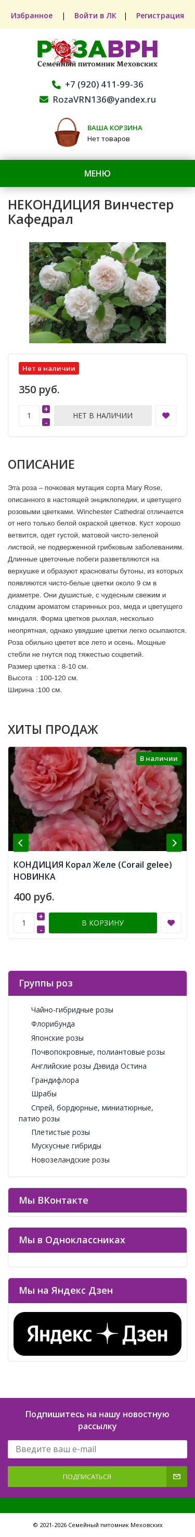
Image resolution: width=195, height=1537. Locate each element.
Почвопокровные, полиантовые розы (92, 1052)
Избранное (32, 15)
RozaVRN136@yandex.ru (98, 99)
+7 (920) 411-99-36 (98, 84)
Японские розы (51, 1038)
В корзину (103, 923)
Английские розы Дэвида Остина (83, 1066)
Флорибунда (47, 1024)
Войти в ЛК (95, 15)
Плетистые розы (54, 1132)
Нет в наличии (103, 415)
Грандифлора (49, 1080)
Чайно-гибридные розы (66, 1010)
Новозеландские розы (64, 1160)
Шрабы (38, 1093)
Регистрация (161, 15)
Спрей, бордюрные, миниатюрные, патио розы (86, 1113)
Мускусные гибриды (60, 1146)
